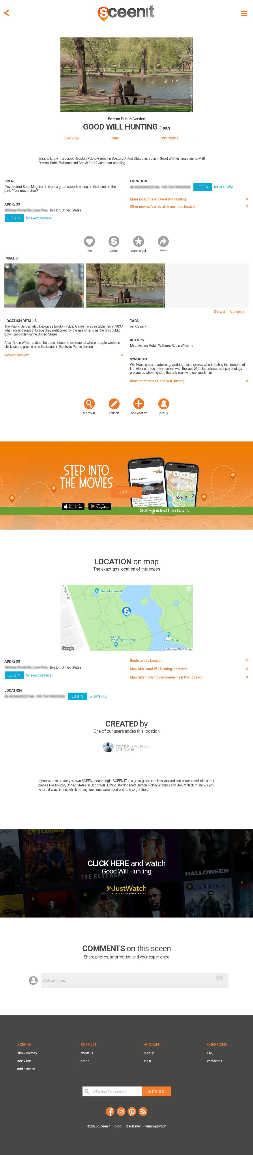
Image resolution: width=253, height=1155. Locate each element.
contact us (214, 1061)
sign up (149, 1053)
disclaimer (133, 1126)
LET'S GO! (156, 1091)
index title (24, 1061)
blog (118, 1126)
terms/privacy (155, 1126)
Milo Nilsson (142, 746)
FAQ (210, 1053)
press (85, 1061)
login (147, 1061)
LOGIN (15, 218)
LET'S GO (126, 492)
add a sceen (26, 1069)
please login (102, 781)
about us (87, 1053)
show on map (27, 1053)
